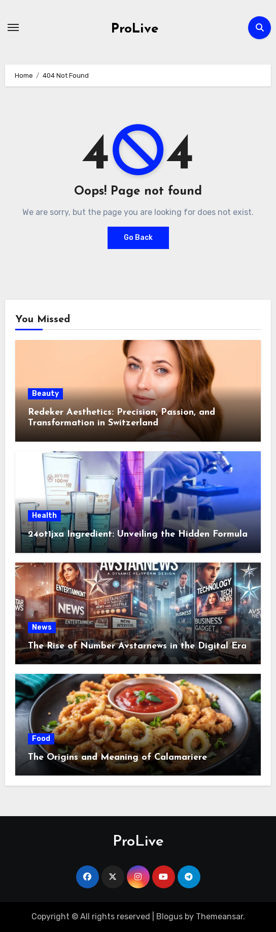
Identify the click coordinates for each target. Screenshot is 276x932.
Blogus (169, 916)
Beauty (45, 393)
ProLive (134, 29)
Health (44, 515)
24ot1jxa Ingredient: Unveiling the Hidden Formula (138, 534)
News (42, 627)
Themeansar (219, 916)
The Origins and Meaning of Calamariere (117, 757)
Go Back (138, 237)
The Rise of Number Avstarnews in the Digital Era (137, 646)
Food (41, 738)
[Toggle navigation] (13, 27)
